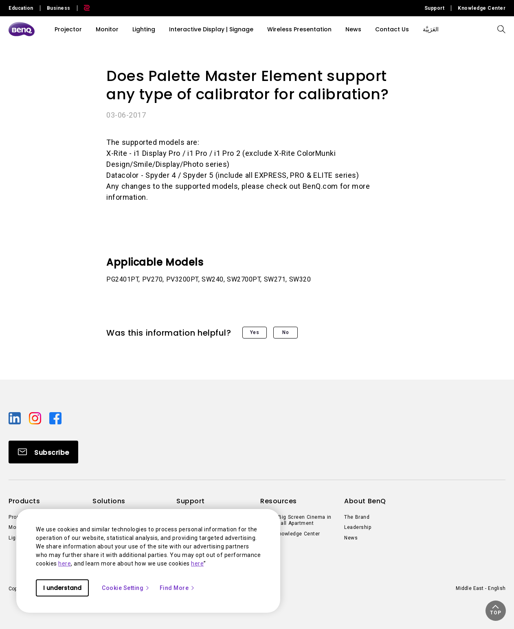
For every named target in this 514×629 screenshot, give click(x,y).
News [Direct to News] (351, 538)
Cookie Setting (126, 588)
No (285, 332)
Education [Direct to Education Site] (21, 8)
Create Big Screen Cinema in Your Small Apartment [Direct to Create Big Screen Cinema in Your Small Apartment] (296, 520)
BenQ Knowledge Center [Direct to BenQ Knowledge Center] (290, 534)
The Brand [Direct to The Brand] (356, 517)
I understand (62, 588)
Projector (68, 29)
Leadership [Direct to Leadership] (357, 527)
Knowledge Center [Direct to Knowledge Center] (481, 8)
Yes (254, 332)
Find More (177, 588)
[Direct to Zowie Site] (83, 8)
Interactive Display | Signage (211, 29)
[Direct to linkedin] (15, 417)
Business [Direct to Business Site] (58, 8)
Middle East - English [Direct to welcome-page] (480, 588)
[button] (495, 611)
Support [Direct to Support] (434, 8)
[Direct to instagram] (36, 417)
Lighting (143, 29)
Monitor (107, 29)
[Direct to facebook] (55, 417)
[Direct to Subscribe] (43, 452)
